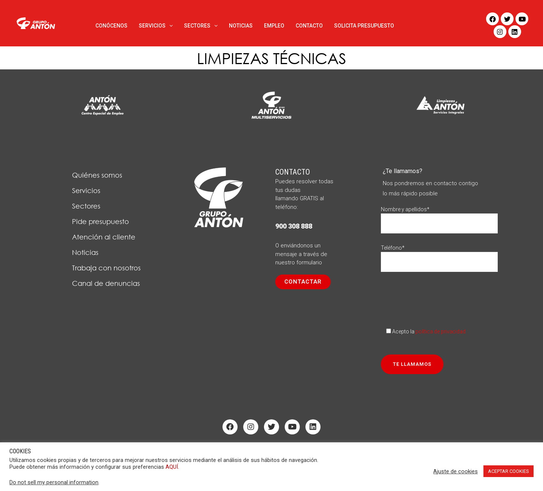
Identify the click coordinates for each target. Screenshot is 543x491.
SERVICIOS (156, 25)
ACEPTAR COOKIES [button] (508, 471)
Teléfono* (439, 255)
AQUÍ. (172, 466)
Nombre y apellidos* (439, 216)
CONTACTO (309, 26)
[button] (303, 282)
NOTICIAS (241, 26)
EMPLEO (274, 26)
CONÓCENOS (111, 26)
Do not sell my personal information (53, 482)
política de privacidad (441, 331)
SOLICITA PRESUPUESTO (364, 26)
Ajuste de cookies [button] (455, 471)
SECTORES (201, 25)
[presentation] (438, 297)
